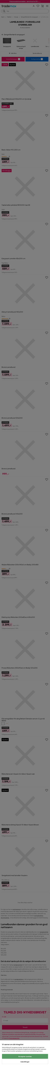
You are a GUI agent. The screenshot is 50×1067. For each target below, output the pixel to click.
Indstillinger (25, 1062)
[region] (25, 1053)
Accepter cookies (25, 1056)
